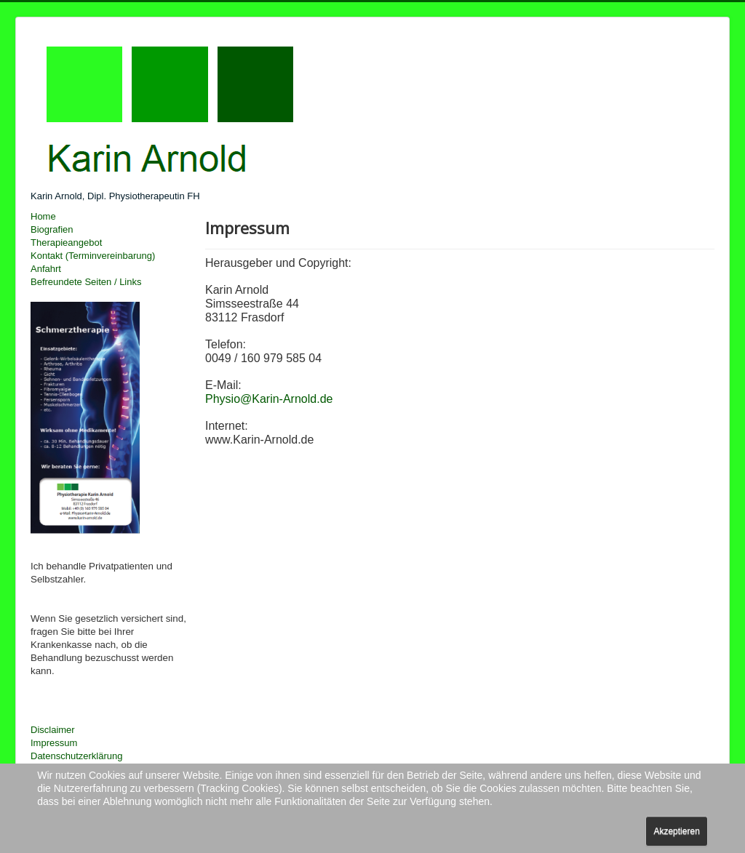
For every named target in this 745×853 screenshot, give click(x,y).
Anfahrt (46, 268)
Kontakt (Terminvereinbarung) (93, 255)
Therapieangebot (66, 242)
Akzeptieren (676, 831)
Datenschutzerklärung (76, 755)
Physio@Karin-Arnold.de (268, 399)
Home (43, 216)
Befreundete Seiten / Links (86, 281)
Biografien (52, 229)
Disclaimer (53, 729)
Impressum (54, 742)
